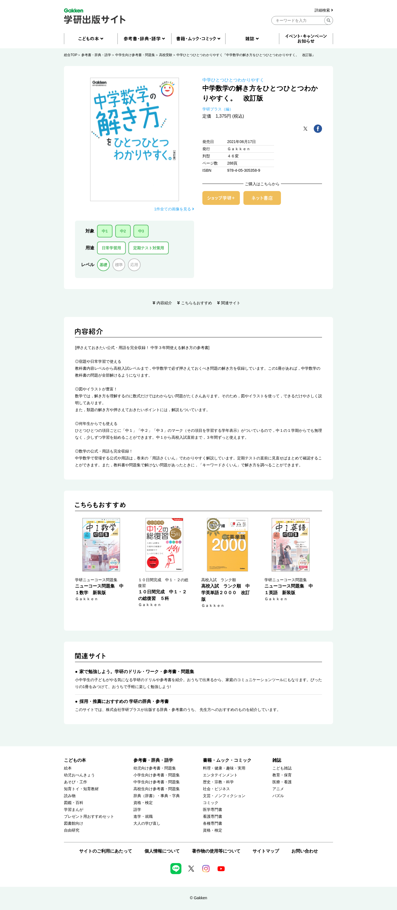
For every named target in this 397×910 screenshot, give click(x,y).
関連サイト (230, 303)
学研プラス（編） (217, 109)
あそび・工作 (75, 782)
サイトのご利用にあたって (105, 851)
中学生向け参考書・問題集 (135, 55)
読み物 (70, 796)
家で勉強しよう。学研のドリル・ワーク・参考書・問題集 (136, 671)
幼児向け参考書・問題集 (154, 768)
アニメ (278, 789)
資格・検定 (143, 803)
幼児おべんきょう (79, 775)
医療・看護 (282, 782)
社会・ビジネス (216, 789)
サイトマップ (266, 851)
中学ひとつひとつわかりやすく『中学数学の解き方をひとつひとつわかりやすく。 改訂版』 (245, 55)
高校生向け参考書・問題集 (156, 789)
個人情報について (162, 851)
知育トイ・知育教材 (81, 789)
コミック (210, 803)
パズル (278, 796)
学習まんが (73, 810)
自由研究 (71, 830)
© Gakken (198, 898)
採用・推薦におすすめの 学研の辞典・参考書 (124, 701)
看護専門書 (212, 816)
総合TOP (70, 55)
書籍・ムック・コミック (227, 760)
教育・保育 (282, 775)
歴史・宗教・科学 (218, 782)
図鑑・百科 (73, 803)
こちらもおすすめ (196, 303)
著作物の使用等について (216, 851)
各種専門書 (212, 823)
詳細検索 (324, 10)
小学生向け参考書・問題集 (156, 775)
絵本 (68, 768)
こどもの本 (75, 760)
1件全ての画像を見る (174, 209)
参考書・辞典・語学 (96, 55)
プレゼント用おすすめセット (89, 816)
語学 (137, 810)
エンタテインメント (220, 775)
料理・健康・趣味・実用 (224, 768)
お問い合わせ (304, 851)
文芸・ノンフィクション (224, 796)
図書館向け (73, 823)
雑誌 (276, 760)
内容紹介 (164, 303)
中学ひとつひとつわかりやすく (233, 80)
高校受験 (165, 55)
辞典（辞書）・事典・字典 (156, 796)
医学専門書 (212, 810)
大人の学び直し (146, 823)
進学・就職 (143, 816)
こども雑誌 (282, 768)
